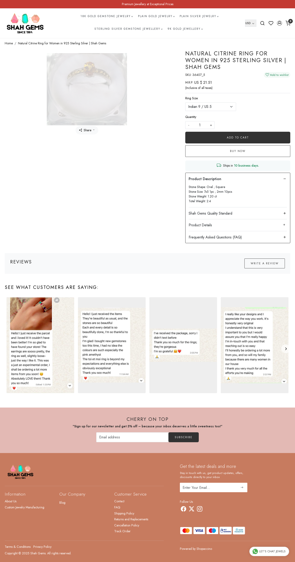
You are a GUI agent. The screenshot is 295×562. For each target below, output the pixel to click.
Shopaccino (204, 548)
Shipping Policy (124, 513)
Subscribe (183, 437)
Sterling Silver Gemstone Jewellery (128, 29)
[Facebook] (183, 510)
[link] (262, 23)
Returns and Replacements (131, 519)
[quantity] (200, 125)
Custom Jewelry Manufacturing (24, 507)
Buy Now (238, 151)
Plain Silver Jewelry (199, 16)
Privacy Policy (42, 546)
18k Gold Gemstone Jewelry (106, 16)
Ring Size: (191, 98)
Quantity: (191, 117)
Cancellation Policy (126, 525)
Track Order (122, 531)
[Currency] (250, 23)
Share (85, 130)
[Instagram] (199, 510)
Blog (62, 502)
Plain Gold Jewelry (156, 16)
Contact (119, 501)
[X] (191, 510)
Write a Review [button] (265, 263)
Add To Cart (238, 138)
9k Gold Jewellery (185, 29)
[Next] (285, 348)
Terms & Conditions (18, 546)
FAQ (117, 507)
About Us (10, 501)
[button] (279, 23)
